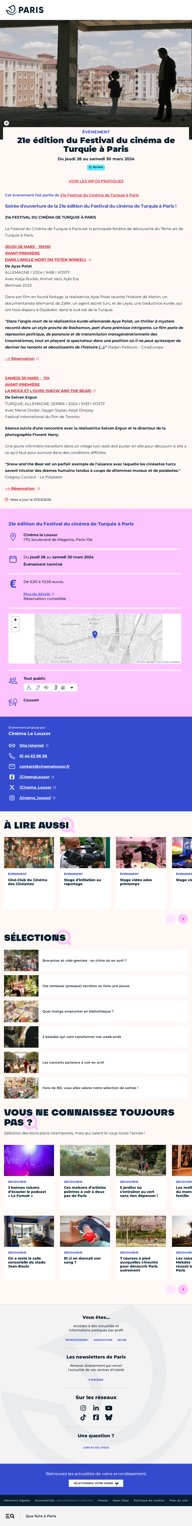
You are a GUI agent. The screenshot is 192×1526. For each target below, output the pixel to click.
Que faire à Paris (41, 1516)
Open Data (121, 1500)
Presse (103, 1500)
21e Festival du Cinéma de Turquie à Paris (99, 195)
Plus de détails (37, 594)
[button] (95, 635)
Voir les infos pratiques (96, 181)
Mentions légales (17, 1500)
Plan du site (179, 1500)
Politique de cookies (149, 1500)
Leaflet (141, 662)
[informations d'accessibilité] (51, 687)
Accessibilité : (64, 1500)
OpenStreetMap (163, 662)
